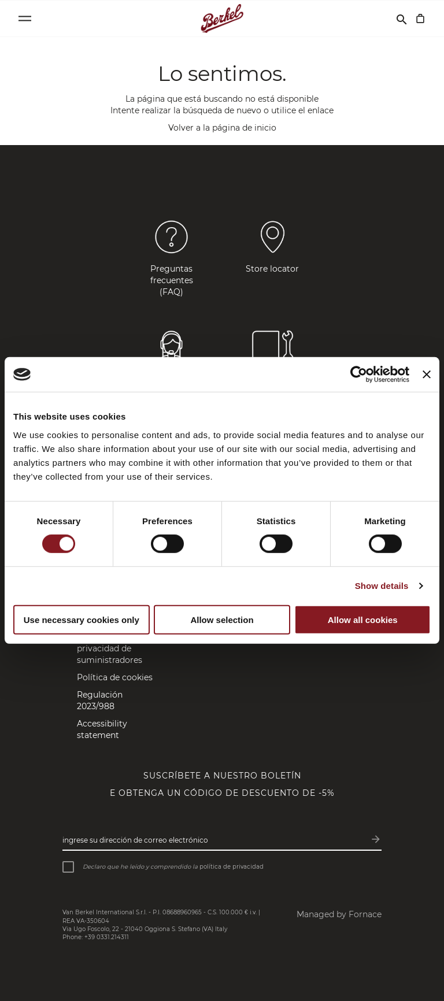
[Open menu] (25, 18)
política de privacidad (231, 866)
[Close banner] (427, 374)
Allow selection (221, 620)
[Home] (222, 18)
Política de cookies (115, 677)
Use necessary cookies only (81, 620)
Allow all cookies (363, 620)
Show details (382, 586)
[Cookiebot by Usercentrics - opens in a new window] (358, 374)
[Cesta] (420, 18)
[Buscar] (402, 18)
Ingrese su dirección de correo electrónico (135, 840)
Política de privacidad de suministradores (109, 648)
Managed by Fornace (339, 914)
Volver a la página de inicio (222, 128)
